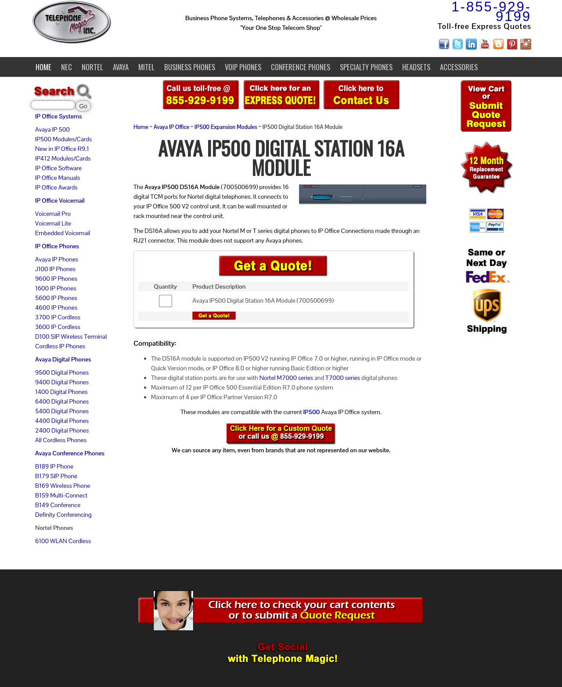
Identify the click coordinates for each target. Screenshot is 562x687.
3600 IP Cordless (57, 327)
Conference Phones (300, 66)
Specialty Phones (366, 66)
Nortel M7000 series (286, 378)
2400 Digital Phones (62, 430)
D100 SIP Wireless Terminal (71, 336)
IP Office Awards (56, 187)
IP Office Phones (57, 246)
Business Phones (189, 66)
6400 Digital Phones (62, 401)
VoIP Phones (243, 66)
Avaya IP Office (171, 127)
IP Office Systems (58, 116)
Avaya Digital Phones (63, 359)
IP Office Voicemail (60, 200)
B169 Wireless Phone (62, 486)
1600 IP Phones (55, 288)
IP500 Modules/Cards (63, 139)
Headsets (416, 66)
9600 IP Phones (56, 279)
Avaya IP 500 (52, 129)
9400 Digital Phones (62, 382)
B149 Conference (57, 505)
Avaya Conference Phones (69, 453)
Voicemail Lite (53, 223)
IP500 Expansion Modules (226, 127)
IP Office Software (58, 168)
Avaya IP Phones (56, 259)
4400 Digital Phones (62, 421)
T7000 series (342, 378)
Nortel (92, 66)
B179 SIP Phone (56, 476)
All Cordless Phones (60, 440)
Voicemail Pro (53, 214)
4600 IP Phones (56, 307)
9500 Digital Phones (62, 372)
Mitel (146, 66)
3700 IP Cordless (57, 317)
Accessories (459, 66)
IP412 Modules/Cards (63, 158)
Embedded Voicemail (62, 233)
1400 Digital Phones (61, 392)
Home (43, 66)
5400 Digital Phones (62, 411)
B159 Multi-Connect (61, 495)
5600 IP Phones (56, 298)
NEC (66, 66)
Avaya (121, 66)
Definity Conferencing (63, 515)
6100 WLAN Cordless (63, 541)
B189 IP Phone (54, 466)
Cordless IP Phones (60, 346)
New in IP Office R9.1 (62, 149)
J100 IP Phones (55, 269)
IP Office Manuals (57, 178)
